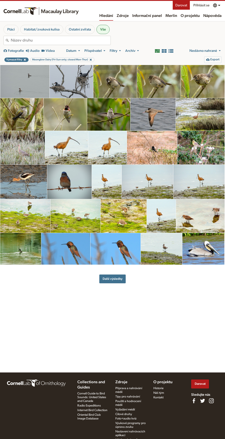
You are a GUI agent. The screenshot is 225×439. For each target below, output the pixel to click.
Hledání (106, 16)
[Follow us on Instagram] (211, 400)
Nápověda (212, 16)
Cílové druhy (123, 414)
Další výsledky (112, 278)
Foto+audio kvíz (125, 418)
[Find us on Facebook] (193, 400)
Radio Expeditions (89, 405)
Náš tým (158, 392)
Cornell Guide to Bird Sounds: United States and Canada (91, 397)
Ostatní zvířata (80, 29)
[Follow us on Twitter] (202, 400)
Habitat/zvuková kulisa (42, 29)
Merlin (171, 16)
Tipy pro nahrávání (127, 396)
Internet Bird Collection (92, 410)
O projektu (190, 16)
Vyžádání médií (125, 409)
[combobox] (61, 40)
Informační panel (147, 16)
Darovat (181, 5)
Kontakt (158, 397)
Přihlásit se (201, 5)
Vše (103, 29)
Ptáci (11, 29)
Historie (158, 388)
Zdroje (123, 16)
